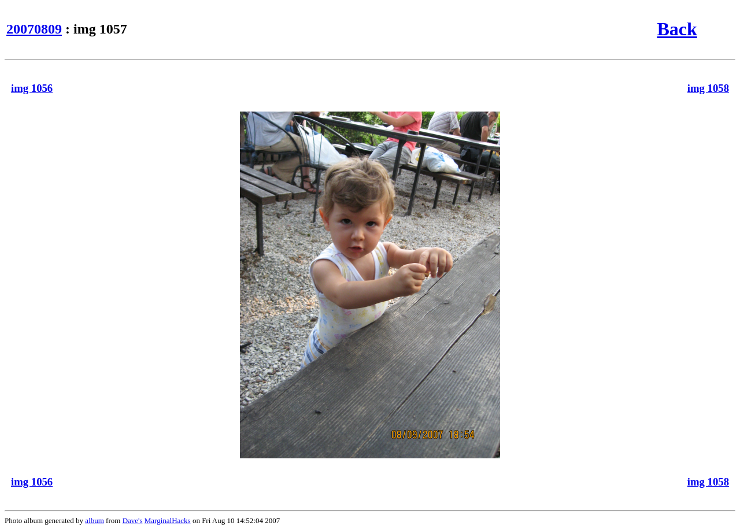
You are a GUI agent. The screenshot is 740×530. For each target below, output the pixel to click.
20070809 (34, 28)
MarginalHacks (168, 520)
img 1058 (708, 88)
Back (677, 28)
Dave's (133, 520)
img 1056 (32, 88)
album (94, 520)
